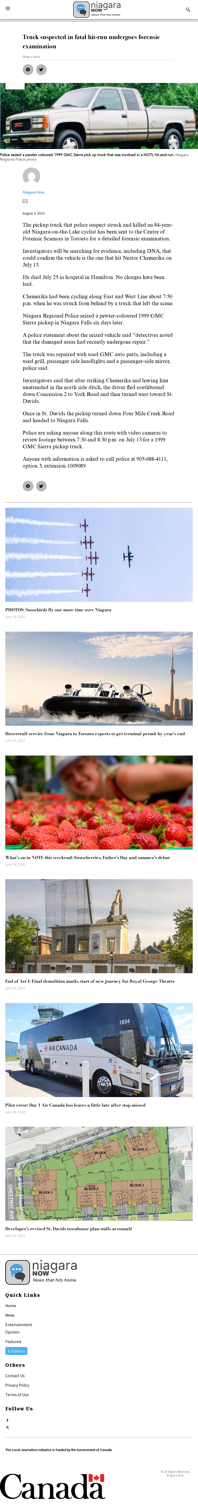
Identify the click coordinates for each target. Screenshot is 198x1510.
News (10, 1315)
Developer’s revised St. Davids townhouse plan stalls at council (68, 1228)
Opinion (12, 1332)
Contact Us (15, 1375)
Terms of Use (17, 1394)
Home (10, 1305)
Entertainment (18, 1324)
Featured (13, 1341)
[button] (28, 69)
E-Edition (16, 1351)
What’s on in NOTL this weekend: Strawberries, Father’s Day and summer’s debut (87, 857)
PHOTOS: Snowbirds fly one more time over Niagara (58, 610)
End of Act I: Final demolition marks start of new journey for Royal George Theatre (90, 981)
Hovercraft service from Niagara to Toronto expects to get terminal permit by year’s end (95, 733)
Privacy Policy (17, 1385)
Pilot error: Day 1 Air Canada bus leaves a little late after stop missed (75, 1105)
